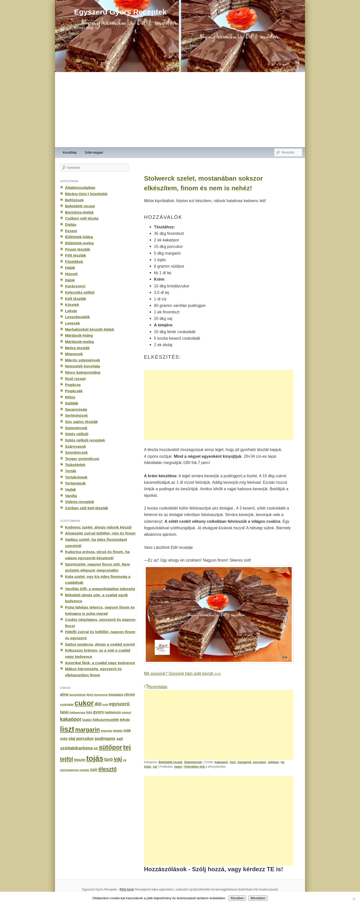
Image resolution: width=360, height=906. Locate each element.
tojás (147, 766)
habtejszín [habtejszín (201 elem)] (113, 712)
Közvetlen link (195, 766)
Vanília (71, 496)
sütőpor (273, 762)
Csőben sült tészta (81, 218)
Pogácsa (72, 384)
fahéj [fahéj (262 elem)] (64, 712)
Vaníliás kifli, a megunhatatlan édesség (100, 589)
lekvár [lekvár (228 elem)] (125, 720)
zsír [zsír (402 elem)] (94, 769)
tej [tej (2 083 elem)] (127, 747)
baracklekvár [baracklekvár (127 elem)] (77, 694)
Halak (70, 267)
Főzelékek (74, 261)
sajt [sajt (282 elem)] (119, 738)
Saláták (71, 403)
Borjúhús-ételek (79, 212)
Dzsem (71, 231)
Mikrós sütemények (82, 360)
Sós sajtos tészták (81, 421)
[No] (353, 898)
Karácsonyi (75, 286)
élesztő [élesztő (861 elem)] (107, 769)
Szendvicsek (76, 452)
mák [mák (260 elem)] (127, 730)
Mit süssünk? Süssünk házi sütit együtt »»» (182, 673)
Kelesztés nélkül (79, 292)
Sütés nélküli (76, 434)
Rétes (70, 397)
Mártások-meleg (79, 341)
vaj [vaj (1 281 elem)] (118, 758)
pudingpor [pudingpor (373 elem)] (105, 738)
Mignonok (74, 354)
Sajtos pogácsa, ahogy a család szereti (100, 644)
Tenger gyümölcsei (82, 459)
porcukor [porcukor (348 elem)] (85, 738)
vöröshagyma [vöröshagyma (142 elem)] (69, 769)
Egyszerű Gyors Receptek (120, 12)
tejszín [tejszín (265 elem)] (80, 760)
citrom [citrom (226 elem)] (129, 694)
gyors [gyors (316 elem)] (98, 712)
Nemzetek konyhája (82, 366)
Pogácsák (74, 391)
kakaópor (221, 762)
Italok (70, 280)
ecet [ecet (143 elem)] (105, 704)
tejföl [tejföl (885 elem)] (66, 759)
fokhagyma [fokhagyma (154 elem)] (77, 712)
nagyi (178, 766)
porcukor (259, 762)
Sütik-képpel (94, 152)
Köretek (72, 304)
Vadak (70, 489)
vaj (155, 766)
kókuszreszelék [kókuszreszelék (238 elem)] (106, 720)
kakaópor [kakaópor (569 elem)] (71, 719)
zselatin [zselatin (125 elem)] (84, 769)
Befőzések (74, 200)
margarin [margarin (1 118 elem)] (87, 729)
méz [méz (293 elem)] (64, 738)
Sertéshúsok (76, 415)
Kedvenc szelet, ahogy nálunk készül (98, 527)
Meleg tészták (77, 348)
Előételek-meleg (79, 243)
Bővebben (258, 898)
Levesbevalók (77, 317)
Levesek (72, 323)
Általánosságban (80, 187)
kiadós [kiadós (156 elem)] (87, 720)
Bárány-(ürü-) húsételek (86, 194)
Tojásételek (75, 465)
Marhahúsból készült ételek (89, 329)
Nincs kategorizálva (82, 372)
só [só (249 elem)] (96, 748)
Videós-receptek (79, 502)
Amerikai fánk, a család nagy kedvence (100, 663)
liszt (233, 762)
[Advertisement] (180, 110)
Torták (70, 471)
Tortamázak (75, 483)
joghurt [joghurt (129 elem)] (126, 712)
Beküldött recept (170, 762)
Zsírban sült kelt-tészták (86, 508)
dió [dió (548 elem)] (98, 703)
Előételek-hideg (79, 237)
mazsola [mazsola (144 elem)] (106, 730)
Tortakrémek (76, 477)
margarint (244, 762)
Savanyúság (76, 409)
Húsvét (71, 274)
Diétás (70, 224)
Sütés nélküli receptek (85, 440)
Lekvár (71, 311)
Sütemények (193, 762)
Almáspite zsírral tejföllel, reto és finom (100, 533)
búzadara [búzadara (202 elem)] (115, 694)
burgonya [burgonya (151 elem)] (101, 694)
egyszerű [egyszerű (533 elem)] (119, 703)
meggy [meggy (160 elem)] (117, 730)
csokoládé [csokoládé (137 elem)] (67, 704)
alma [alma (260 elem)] (64, 694)
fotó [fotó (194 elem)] (89, 712)
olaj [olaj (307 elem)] (71, 738)
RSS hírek (127, 889)
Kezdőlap (70, 152)
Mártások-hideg (79, 335)
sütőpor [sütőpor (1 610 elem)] (110, 747)
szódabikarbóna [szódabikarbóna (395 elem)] (76, 747)
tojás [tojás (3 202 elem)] (94, 758)
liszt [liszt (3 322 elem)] (67, 729)
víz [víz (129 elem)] (124, 759)
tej (282, 762)
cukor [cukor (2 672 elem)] (84, 703)
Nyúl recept (75, 378)
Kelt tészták (75, 298)
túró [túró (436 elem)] (108, 759)
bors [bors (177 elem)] (90, 694)
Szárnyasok (75, 446)
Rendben (237, 898)
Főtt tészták (75, 255)
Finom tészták (77, 249)
